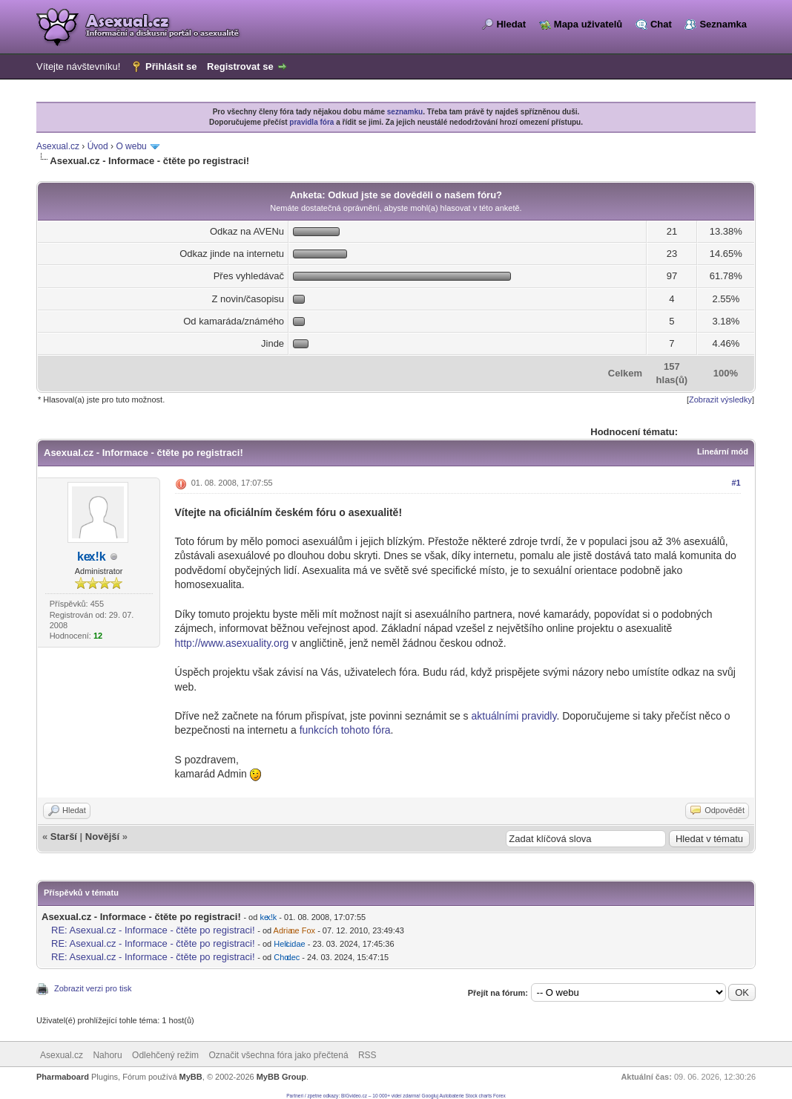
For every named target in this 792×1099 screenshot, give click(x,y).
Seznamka (723, 24)
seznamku (405, 112)
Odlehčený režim (165, 1055)
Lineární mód (722, 451)
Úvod (98, 146)
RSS (367, 1055)
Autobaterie (451, 1095)
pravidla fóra (311, 122)
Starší (63, 836)
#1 (735, 482)
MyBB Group (281, 1076)
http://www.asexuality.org (232, 643)
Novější (102, 836)
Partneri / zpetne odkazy (312, 1095)
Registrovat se (240, 66)
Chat (661, 24)
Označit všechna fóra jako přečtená (278, 1055)
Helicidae (289, 943)
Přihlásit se (171, 66)
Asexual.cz (57, 146)
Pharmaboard (62, 1076)
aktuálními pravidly (513, 716)
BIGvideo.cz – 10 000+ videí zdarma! (380, 1095)
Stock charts (479, 1095)
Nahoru (107, 1055)
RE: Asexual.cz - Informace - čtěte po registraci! (153, 930)
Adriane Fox (295, 930)
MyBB (190, 1076)
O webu (131, 146)
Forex (499, 1095)
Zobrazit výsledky (720, 399)
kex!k (91, 556)
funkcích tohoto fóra (345, 730)
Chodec (287, 957)
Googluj (430, 1095)
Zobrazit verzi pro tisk (93, 988)
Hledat (511, 24)
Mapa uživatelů (588, 24)
